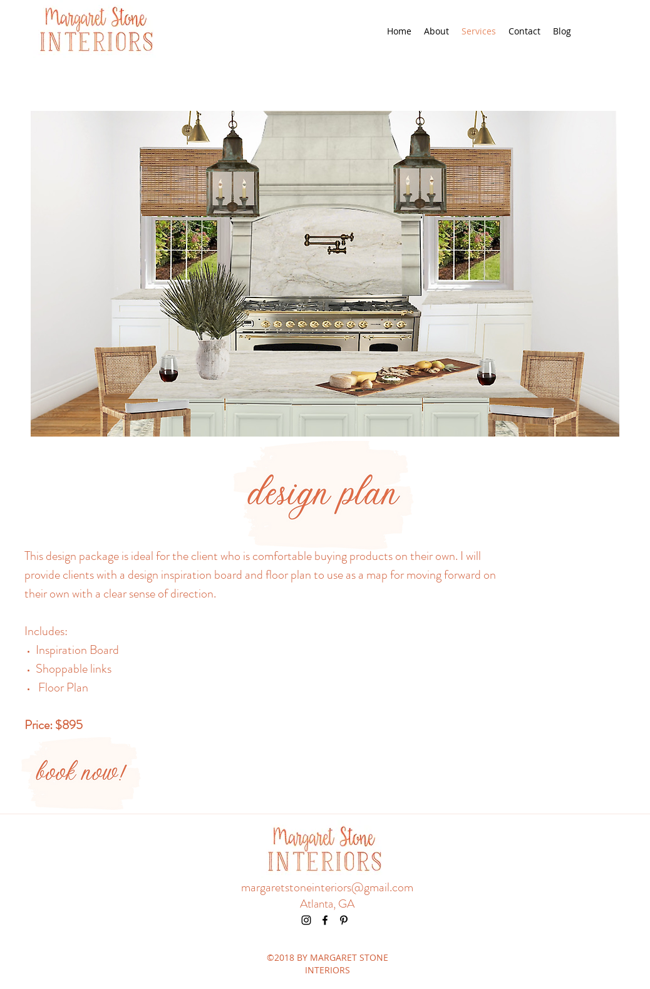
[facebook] (325, 920)
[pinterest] (344, 920)
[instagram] (306, 920)
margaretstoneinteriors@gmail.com (327, 887)
